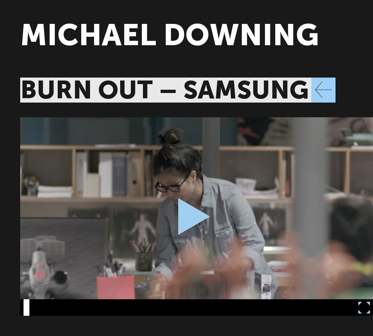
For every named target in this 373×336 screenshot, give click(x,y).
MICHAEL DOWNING (169, 35)
